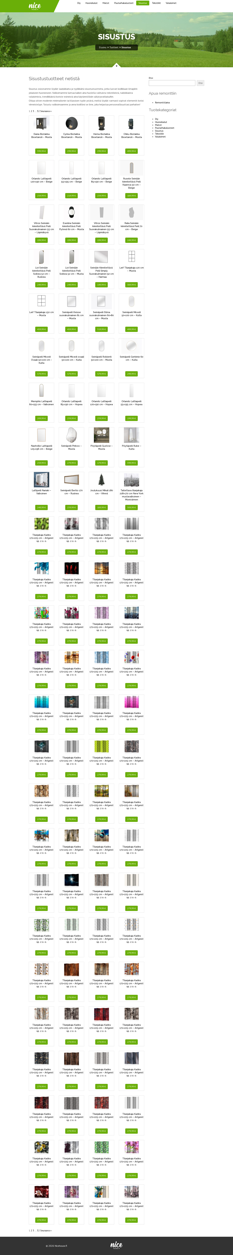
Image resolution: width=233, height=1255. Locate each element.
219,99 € (71, 195)
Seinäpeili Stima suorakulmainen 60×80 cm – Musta (101, 315)
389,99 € (131, 284)
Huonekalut (91, 2)
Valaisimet (171, 2)
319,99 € (101, 329)
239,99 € (101, 195)
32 (38, 111)
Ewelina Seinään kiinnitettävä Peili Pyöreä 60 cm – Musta (71, 226)
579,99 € (71, 373)
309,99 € (131, 507)
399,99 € (41, 151)
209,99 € (41, 418)
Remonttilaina (162, 102)
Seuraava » (46, 111)
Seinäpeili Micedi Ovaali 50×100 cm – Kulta (41, 359)
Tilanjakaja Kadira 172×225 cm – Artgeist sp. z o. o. (41, 538)
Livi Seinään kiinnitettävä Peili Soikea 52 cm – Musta (72, 270)
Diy (78, 2)
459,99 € (41, 329)
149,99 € (101, 284)
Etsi (151, 77)
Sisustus (143, 2)
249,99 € (131, 240)
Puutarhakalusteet (124, 2)
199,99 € (41, 240)
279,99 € (71, 463)
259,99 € (41, 195)
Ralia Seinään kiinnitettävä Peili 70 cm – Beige (131, 226)
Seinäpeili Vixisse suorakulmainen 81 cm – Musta (71, 315)
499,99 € (131, 151)
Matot (105, 2)
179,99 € (101, 463)
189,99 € (131, 195)
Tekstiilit (156, 2)
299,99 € (71, 151)
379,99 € (41, 373)
